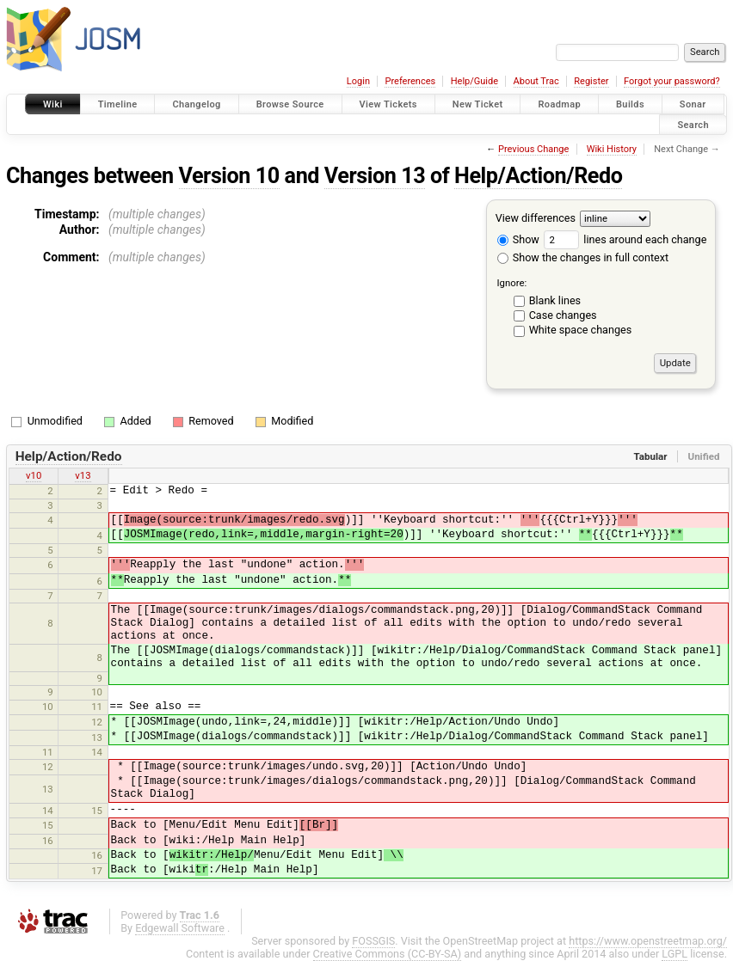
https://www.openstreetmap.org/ (648, 940)
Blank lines (555, 300)
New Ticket (478, 104)
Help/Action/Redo (538, 175)
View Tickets (388, 104)
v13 (82, 475)
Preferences (410, 81)
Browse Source (290, 104)
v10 (33, 475)
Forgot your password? (672, 81)
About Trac (536, 81)
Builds (630, 104)
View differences (536, 217)
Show (518, 239)
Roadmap (559, 104)
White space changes (580, 329)
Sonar (693, 104)
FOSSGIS (373, 940)
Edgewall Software (180, 927)
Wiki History (612, 149)
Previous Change (533, 149)
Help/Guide (474, 81)
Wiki (53, 104)
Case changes (563, 315)
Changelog (196, 104)
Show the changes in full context (582, 257)
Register (591, 81)
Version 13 (374, 175)
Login (358, 81)
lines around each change (625, 239)
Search (693, 124)
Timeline (118, 104)
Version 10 (229, 175)
